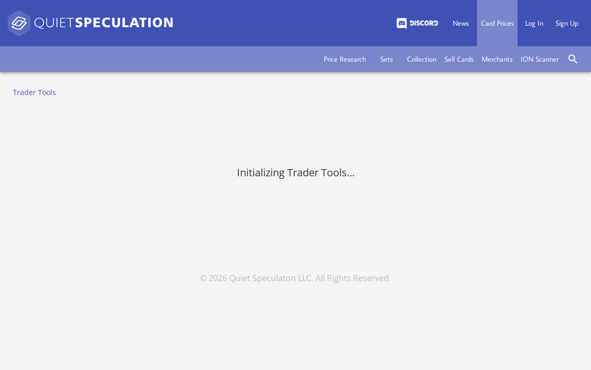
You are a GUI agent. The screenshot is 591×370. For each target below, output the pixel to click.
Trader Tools (34, 92)
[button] (345, 59)
